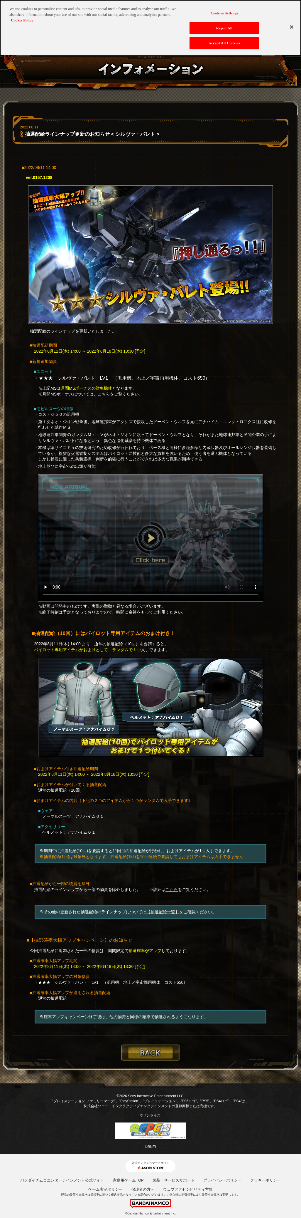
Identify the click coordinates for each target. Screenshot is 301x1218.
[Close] (291, 25)
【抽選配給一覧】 (162, 911)
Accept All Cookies (224, 42)
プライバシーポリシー (222, 1180)
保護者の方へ (142, 1189)
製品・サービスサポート (174, 1180)
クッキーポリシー (265, 1180)
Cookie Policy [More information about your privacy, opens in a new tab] (22, 19)
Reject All (224, 27)
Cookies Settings (224, 12)
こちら (104, 394)
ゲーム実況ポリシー (105, 1189)
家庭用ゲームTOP (128, 1180)
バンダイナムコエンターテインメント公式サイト (62, 1180)
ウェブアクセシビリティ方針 (188, 1189)
